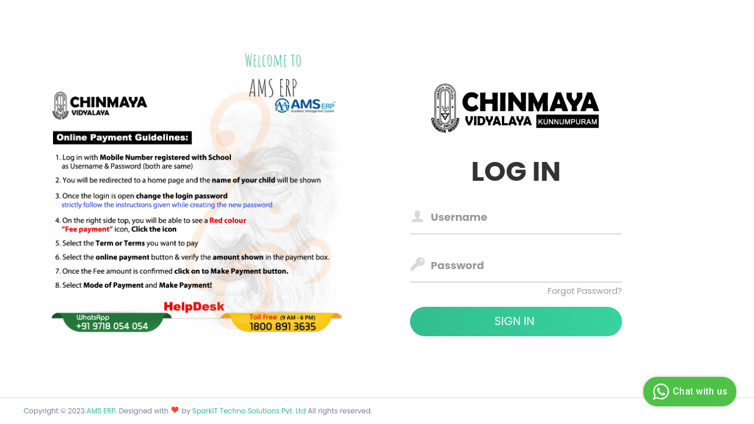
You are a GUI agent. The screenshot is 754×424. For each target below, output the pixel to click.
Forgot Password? (584, 291)
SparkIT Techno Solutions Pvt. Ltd (249, 411)
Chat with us (688, 391)
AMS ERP (101, 411)
